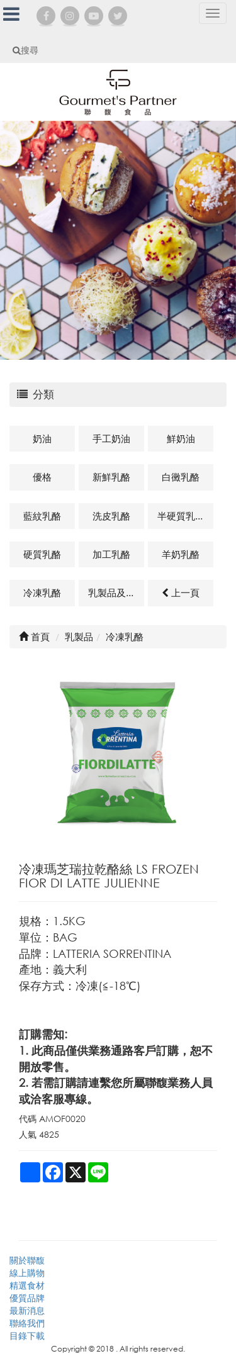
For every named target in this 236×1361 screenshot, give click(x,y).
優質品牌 (27, 1298)
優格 (42, 476)
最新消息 (27, 1310)
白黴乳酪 (180, 476)
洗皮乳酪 (111, 515)
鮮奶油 (181, 438)
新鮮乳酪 (111, 476)
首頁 (34, 636)
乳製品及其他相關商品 (116, 592)
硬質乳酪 (42, 554)
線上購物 (27, 1273)
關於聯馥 (27, 1260)
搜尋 (25, 50)
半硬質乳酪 (181, 515)
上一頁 (180, 592)
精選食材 (27, 1285)
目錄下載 (27, 1336)
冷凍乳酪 (42, 592)
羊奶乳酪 (180, 554)
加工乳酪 (111, 554)
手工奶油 (111, 438)
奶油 (42, 438)
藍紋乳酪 (42, 515)
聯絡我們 (27, 1323)
